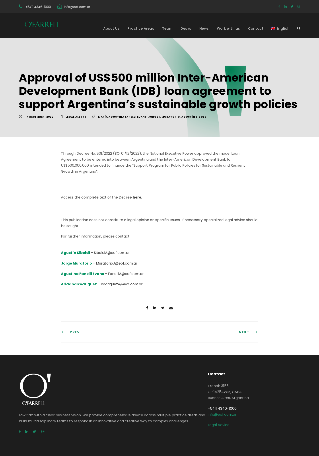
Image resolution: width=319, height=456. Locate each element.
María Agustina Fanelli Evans (122, 117)
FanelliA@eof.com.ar (126, 273)
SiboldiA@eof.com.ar (112, 252)
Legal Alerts (76, 117)
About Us (111, 28)
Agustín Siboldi (194, 117)
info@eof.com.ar (77, 7)
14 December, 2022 (39, 117)
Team (167, 28)
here (137, 197)
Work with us (228, 28)
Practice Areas (141, 28)
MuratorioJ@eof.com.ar (116, 263)
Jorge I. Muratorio (164, 117)
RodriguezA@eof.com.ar (122, 284)
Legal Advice (219, 424)
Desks (186, 28)
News (204, 28)
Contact (256, 28)
